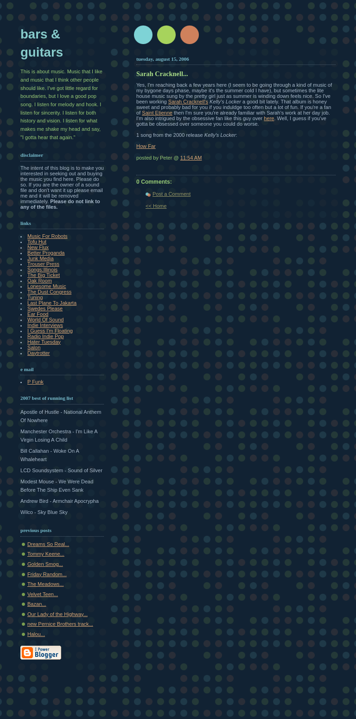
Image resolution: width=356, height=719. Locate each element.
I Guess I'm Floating (50, 331)
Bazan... (36, 604)
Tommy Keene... (45, 554)
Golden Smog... (45, 564)
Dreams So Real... (48, 544)
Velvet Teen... (42, 594)
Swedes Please (45, 308)
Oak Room (39, 280)
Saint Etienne (157, 113)
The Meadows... (45, 584)
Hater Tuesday (44, 342)
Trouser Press (43, 264)
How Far (146, 146)
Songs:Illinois (42, 269)
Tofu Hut (36, 241)
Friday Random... (47, 574)
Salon (33, 347)
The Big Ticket (43, 275)
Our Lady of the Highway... (57, 614)
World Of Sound (45, 319)
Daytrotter (38, 353)
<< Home (156, 206)
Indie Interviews (45, 325)
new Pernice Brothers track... (60, 624)
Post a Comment (172, 194)
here (269, 118)
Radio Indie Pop (45, 336)
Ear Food (37, 314)
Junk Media (40, 258)
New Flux (38, 247)
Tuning (35, 297)
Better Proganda (45, 253)
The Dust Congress (49, 292)
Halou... (36, 634)
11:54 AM (191, 157)
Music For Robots (47, 236)
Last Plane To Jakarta (51, 303)
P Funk (35, 382)
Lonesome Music (46, 286)
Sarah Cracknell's (188, 101)
